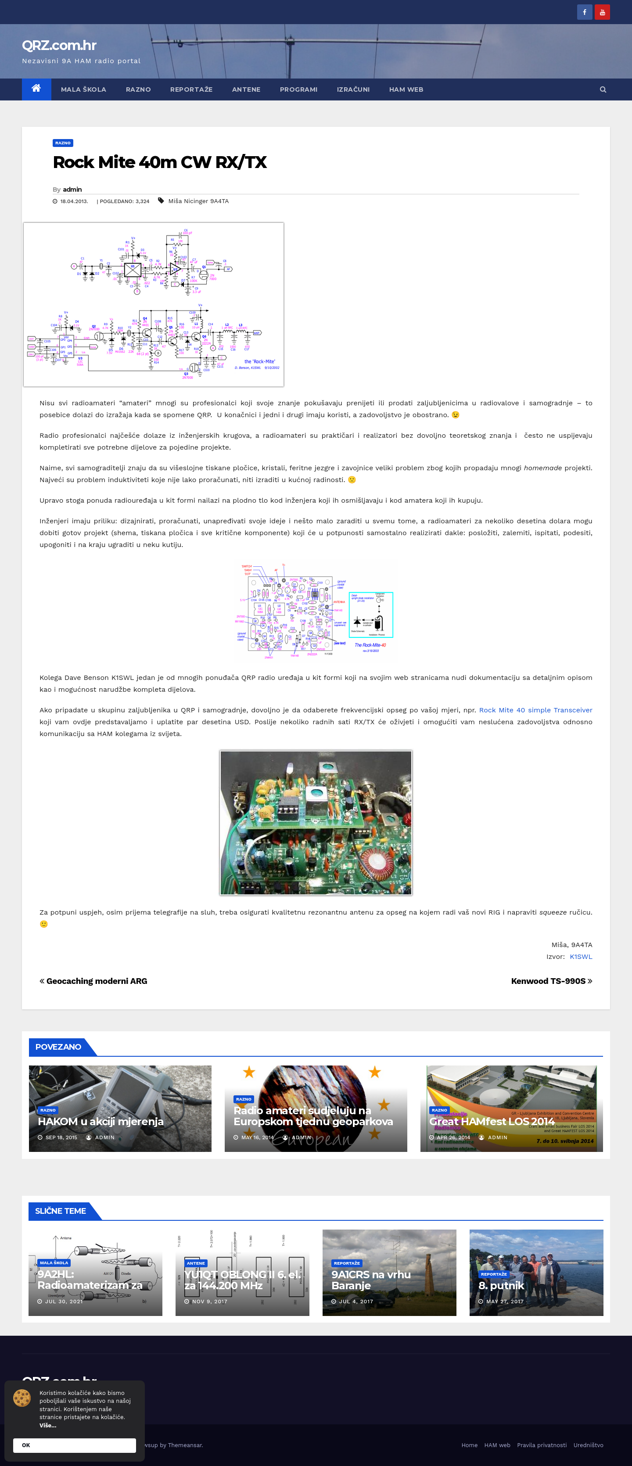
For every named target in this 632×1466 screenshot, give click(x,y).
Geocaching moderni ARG (93, 981)
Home (469, 1445)
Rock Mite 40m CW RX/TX (159, 162)
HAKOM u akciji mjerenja (100, 1121)
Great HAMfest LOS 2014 (492, 1121)
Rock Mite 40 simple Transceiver (535, 710)
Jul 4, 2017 (356, 1301)
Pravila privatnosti (542, 1445)
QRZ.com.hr (59, 45)
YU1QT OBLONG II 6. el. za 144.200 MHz (242, 1280)
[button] (603, 89)
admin (72, 189)
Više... (48, 1425)
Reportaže (191, 89)
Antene (246, 89)
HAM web (406, 89)
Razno (138, 89)
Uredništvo (588, 1445)
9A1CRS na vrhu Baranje (371, 1280)
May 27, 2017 (505, 1301)
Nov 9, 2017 (210, 1301)
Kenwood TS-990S (551, 981)
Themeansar (185, 1445)
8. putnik (501, 1285)
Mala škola (84, 89)
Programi (299, 89)
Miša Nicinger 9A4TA (199, 200)
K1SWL (581, 956)
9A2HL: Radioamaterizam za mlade (89, 1285)
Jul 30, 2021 (64, 1301)
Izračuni (353, 89)
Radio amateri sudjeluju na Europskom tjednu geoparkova (313, 1116)
